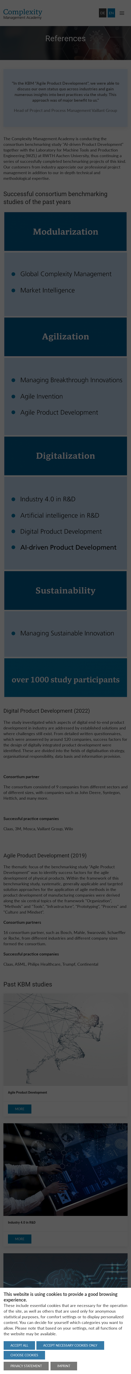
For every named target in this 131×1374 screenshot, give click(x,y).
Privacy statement (26, 1366)
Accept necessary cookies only (70, 1345)
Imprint (63, 1366)
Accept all (19, 1345)
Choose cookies (24, 1355)
